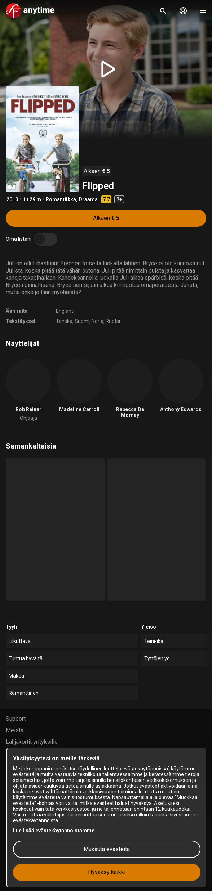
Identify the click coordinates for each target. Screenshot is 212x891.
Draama (88, 199)
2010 (12, 199)
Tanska (64, 321)
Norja (97, 321)
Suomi (82, 321)
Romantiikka (61, 199)
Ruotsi (113, 321)
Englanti (65, 311)
